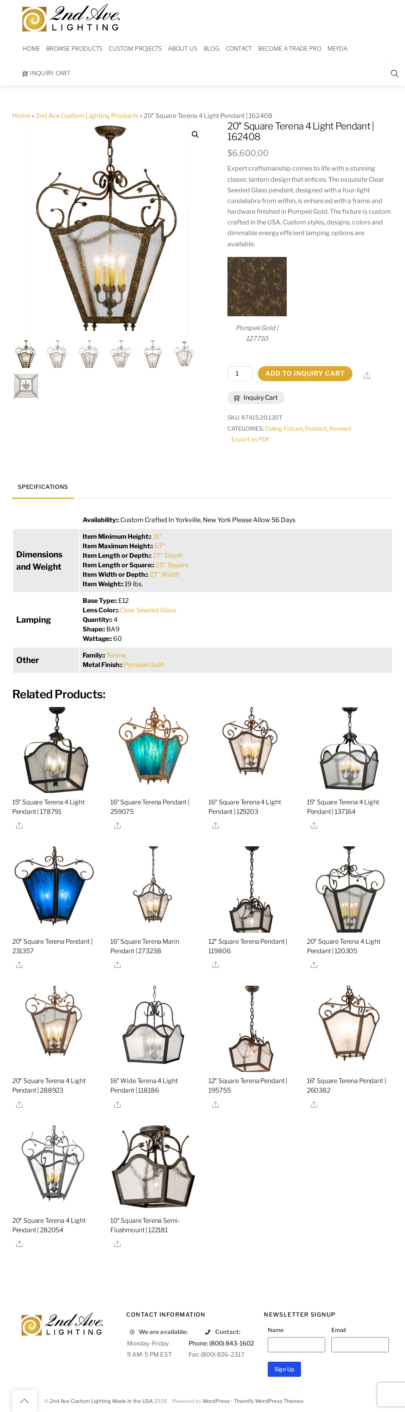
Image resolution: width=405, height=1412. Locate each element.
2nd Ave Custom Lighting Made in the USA (101, 1401)
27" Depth (168, 555)
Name (276, 1329)
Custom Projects (135, 48)
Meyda (337, 48)
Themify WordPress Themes (269, 1401)
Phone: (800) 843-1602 (221, 1343)
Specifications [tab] (43, 486)
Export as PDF (250, 439)
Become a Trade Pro (289, 48)
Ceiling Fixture (284, 428)
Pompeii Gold (144, 665)
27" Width (165, 574)
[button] (195, 134)
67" (159, 546)
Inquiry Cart (46, 73)
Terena (116, 655)
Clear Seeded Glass (148, 610)
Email (338, 1329)
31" (157, 536)
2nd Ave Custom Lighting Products (87, 116)
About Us (182, 48)
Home (31, 48)
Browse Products (74, 48)
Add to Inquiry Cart (305, 373)
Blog (212, 48)
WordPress (216, 1401)
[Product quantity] (240, 373)
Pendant (316, 428)
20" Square (172, 565)
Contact (239, 48)
